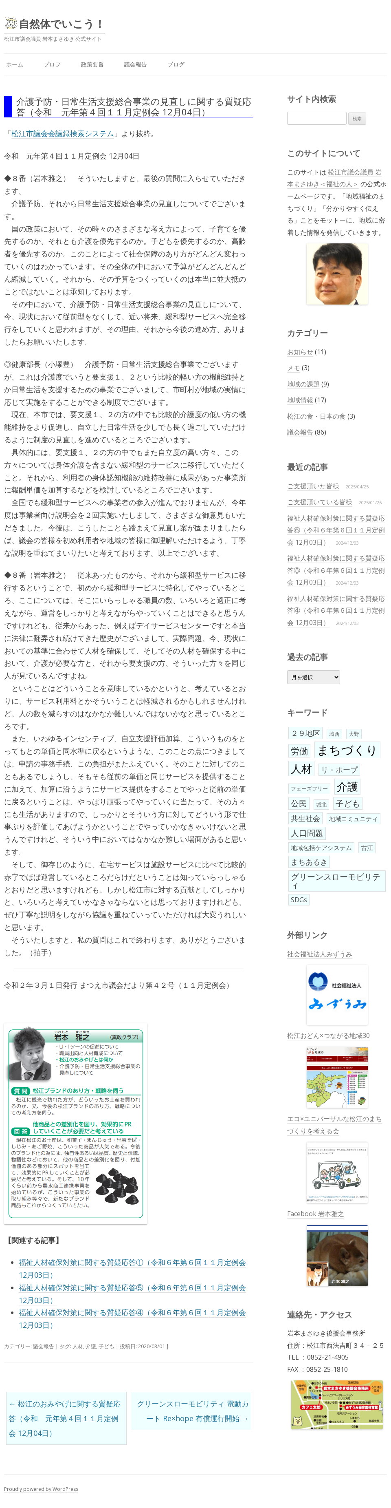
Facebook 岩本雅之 (327, 1247)
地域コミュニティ (353, 819)
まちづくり (347, 750)
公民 (299, 803)
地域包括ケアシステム (321, 847)
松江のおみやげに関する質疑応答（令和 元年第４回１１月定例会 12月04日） (65, 1418)
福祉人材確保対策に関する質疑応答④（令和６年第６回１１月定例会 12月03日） (336, 610)
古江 (367, 847)
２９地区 (305, 733)
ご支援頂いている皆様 (319, 501)
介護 (91, 1346)
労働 (299, 751)
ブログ (176, 64)
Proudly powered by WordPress (41, 1489)
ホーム (14, 64)
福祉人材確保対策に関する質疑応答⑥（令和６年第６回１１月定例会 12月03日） (336, 530)
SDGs (299, 899)
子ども (106, 1346)
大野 (354, 733)
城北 (321, 804)
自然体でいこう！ (62, 23)
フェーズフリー (309, 788)
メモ (293, 367)
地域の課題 (303, 384)
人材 (77, 1346)
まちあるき (309, 862)
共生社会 (305, 818)
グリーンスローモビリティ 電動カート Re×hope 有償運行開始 (193, 1411)
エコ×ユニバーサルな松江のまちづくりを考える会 (334, 1158)
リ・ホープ (339, 770)
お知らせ (300, 351)
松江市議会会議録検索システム (62, 133)
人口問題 (307, 833)
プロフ (52, 64)
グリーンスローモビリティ (335, 880)
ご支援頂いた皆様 (313, 485)
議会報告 (135, 64)
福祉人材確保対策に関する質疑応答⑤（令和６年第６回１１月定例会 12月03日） (336, 570)
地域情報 (300, 399)
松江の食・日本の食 (316, 416)
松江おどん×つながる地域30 (328, 1069)
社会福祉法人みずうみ (327, 987)
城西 (334, 733)
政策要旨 (92, 64)
